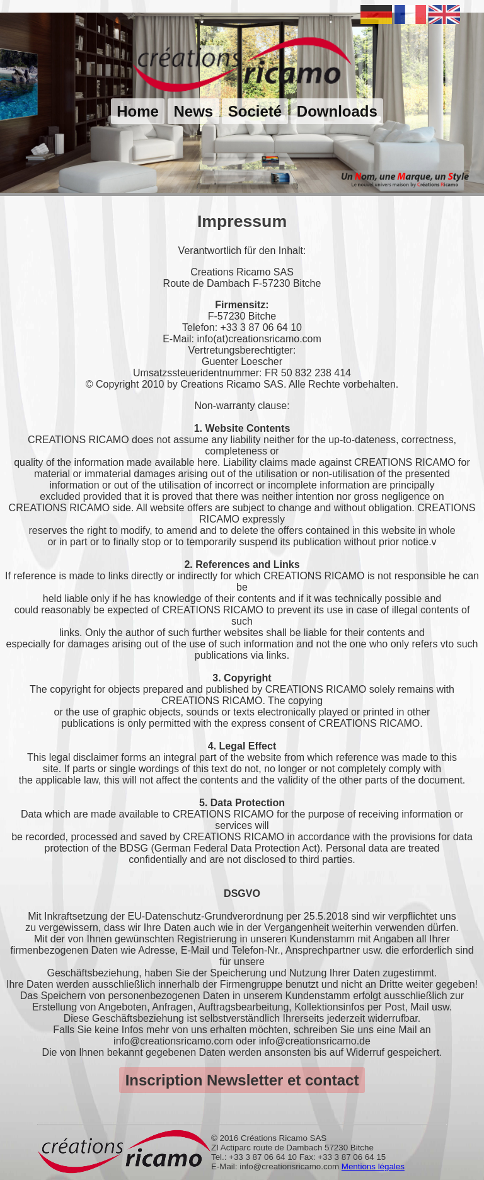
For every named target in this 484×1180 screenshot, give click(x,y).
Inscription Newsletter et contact (242, 1080)
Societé (255, 111)
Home (138, 111)
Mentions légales (373, 1166)
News (193, 111)
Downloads (337, 111)
